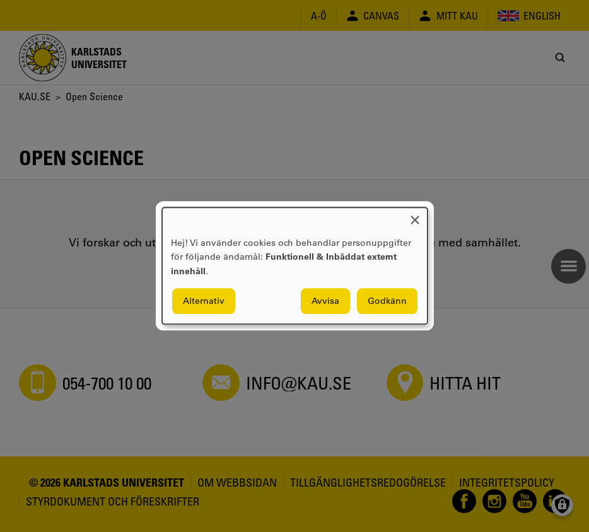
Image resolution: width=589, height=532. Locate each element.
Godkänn (387, 301)
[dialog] (295, 265)
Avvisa (325, 301)
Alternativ (204, 301)
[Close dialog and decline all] (415, 215)
